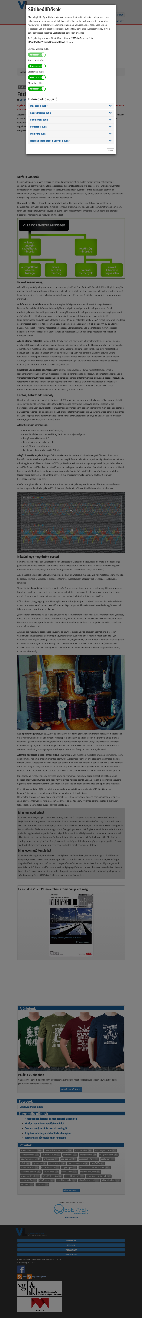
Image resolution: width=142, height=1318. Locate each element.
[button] (38, 106)
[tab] (71, 106)
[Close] (112, 7)
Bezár (110, 150)
